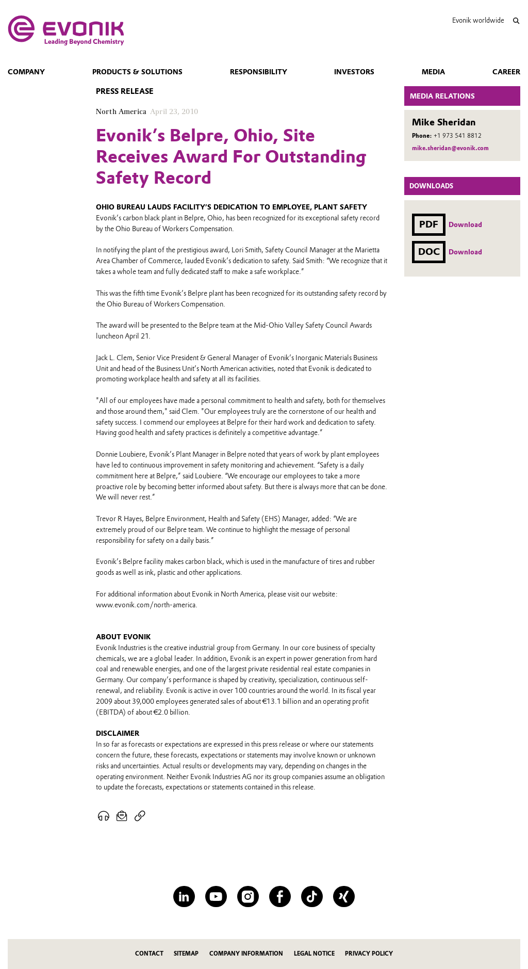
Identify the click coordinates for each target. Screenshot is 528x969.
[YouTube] (215, 896)
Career (506, 72)
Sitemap (186, 953)
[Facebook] (279, 896)
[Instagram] (247, 896)
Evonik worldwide (478, 20)
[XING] (343, 896)
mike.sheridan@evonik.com (450, 148)
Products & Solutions (137, 72)
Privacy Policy (369, 953)
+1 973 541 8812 (458, 135)
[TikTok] (311, 896)
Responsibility (258, 72)
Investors (354, 72)
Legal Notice (314, 953)
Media (433, 72)
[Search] (516, 21)
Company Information (246, 953)
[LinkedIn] (183, 896)
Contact (149, 953)
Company (26, 72)
